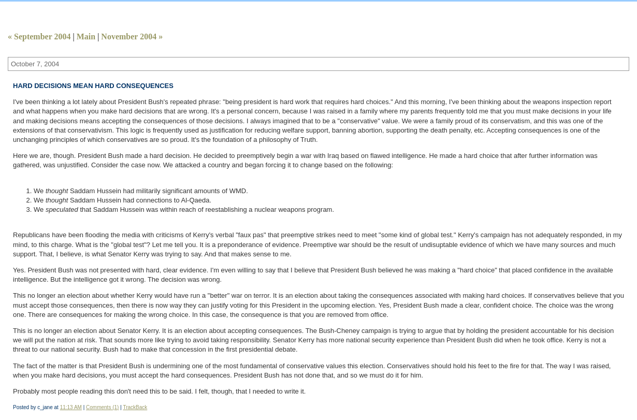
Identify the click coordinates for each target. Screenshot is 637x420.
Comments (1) (102, 407)
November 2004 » (132, 36)
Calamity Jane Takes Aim (114, 9)
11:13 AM (71, 407)
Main (86, 36)
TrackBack (135, 407)
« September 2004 (39, 36)
